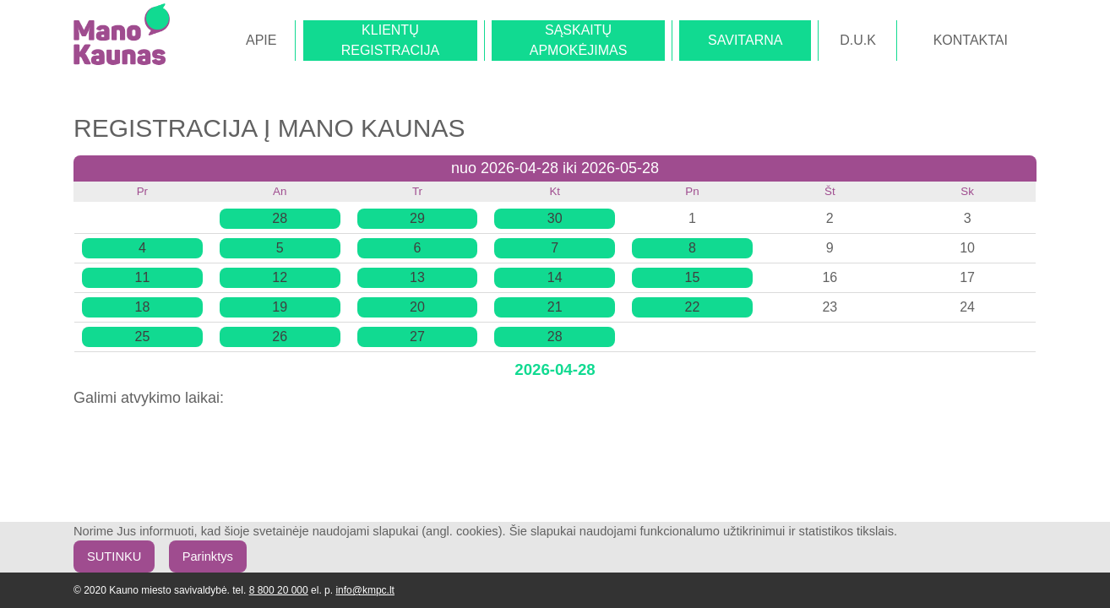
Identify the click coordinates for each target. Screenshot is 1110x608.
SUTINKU (114, 556)
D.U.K (858, 40)
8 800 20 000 (278, 590)
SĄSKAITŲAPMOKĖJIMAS (579, 40)
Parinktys (207, 556)
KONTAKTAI (970, 40)
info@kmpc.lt (364, 590)
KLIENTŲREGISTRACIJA (390, 40)
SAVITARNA (745, 40)
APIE (261, 40)
